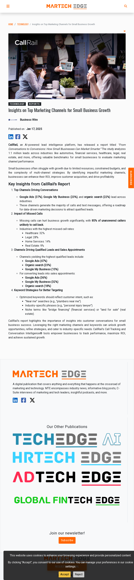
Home (10, 24)
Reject (79, 574)
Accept (64, 574)
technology (22, 24)
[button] (8, 6)
